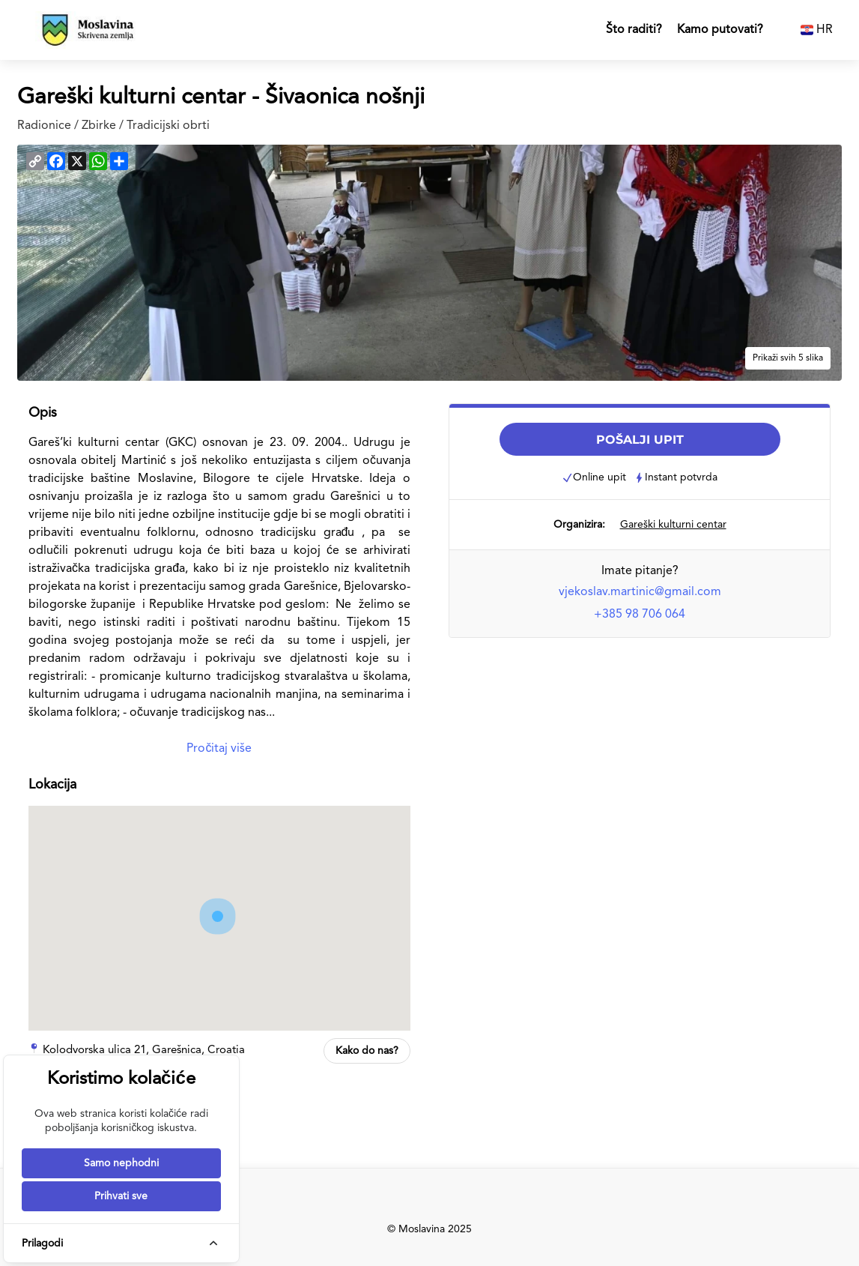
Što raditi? (634, 30)
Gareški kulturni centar (673, 524)
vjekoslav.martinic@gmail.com (640, 592)
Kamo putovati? (720, 30)
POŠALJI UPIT (640, 439)
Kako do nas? (367, 1051)
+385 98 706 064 (639, 615)
